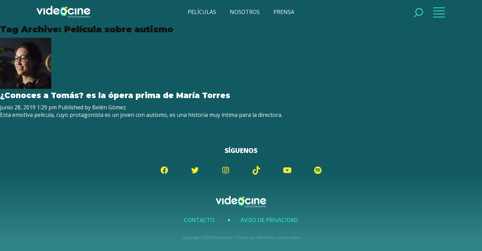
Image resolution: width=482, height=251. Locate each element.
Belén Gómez (109, 107)
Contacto (199, 220)
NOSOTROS (245, 12)
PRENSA (283, 12)
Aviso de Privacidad (269, 220)
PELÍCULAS (202, 12)
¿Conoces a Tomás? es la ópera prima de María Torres (116, 95)
